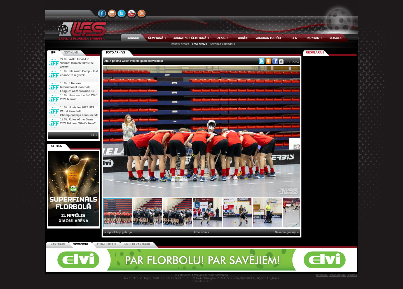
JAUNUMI (134, 37)
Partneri (58, 244)
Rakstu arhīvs (180, 44)
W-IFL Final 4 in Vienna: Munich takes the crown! (77, 63)
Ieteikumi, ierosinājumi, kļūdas (336, 275)
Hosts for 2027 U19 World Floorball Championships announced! (79, 111)
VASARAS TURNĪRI (268, 37)
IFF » (94, 135)
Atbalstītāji (106, 244)
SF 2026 (56, 146)
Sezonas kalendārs (222, 44)
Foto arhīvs (199, 44)
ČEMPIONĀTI (157, 37)
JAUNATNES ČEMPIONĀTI (191, 37)
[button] (294, 71)
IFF (53, 52)
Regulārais (315, 52)
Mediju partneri (137, 244)
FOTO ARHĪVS (115, 52)
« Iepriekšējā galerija (118, 232)
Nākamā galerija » (287, 232)
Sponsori (80, 244)
